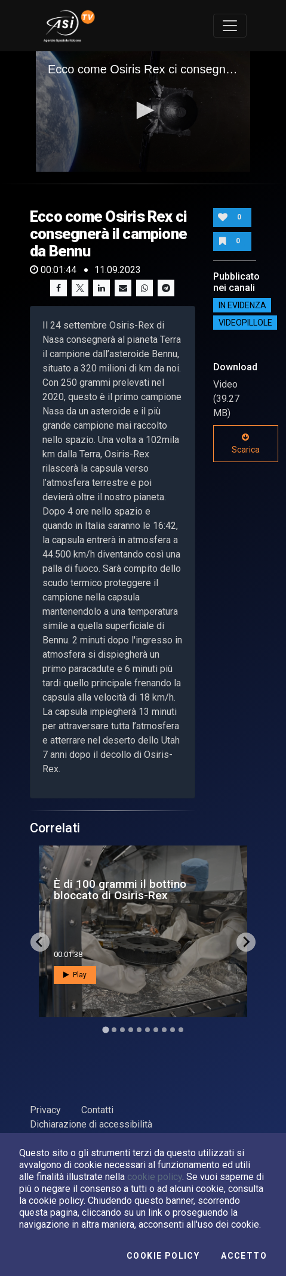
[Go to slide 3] (122, 1029)
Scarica (246, 443)
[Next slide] (246, 942)
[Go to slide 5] (139, 1029)
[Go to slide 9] (172, 1029)
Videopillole (245, 322)
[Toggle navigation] (230, 26)
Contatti (97, 1110)
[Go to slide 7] (155, 1029)
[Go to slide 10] (181, 1029)
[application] (143, 111)
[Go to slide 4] (130, 1029)
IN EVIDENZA (242, 305)
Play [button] (75, 975)
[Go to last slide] (40, 942)
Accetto (244, 1256)
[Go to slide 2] (114, 1029)
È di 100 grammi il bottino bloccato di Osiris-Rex (120, 889)
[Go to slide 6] (147, 1029)
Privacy (45, 1110)
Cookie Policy (163, 1256)
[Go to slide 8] (164, 1029)
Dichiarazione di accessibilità (91, 1124)
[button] (143, 110)
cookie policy (154, 1176)
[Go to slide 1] (105, 1029)
